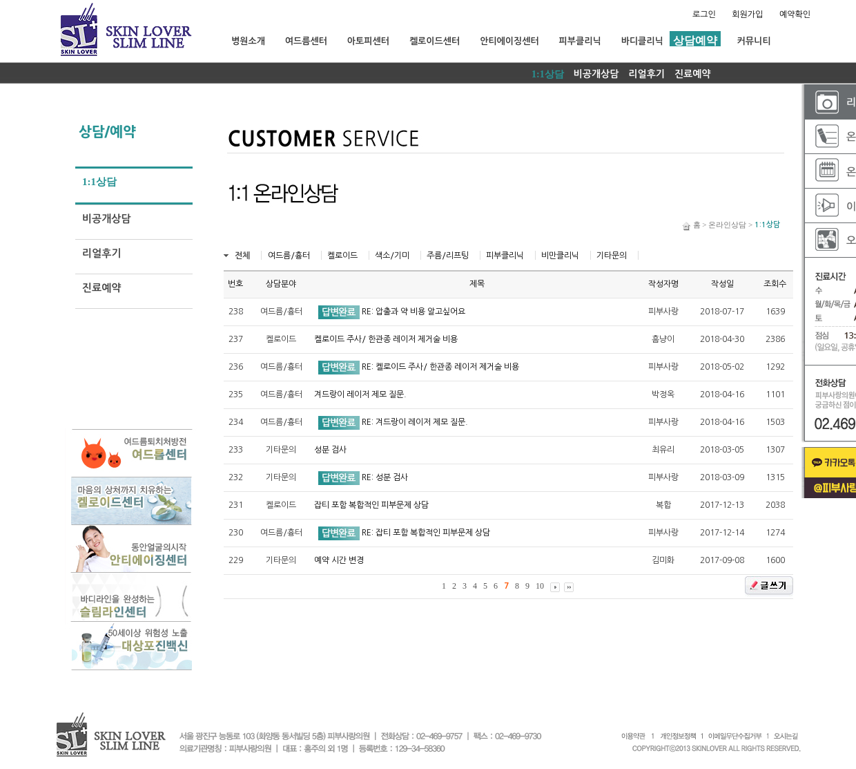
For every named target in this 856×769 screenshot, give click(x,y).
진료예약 (692, 74)
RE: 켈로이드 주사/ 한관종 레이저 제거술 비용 (440, 367)
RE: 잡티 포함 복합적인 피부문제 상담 (426, 533)
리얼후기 (646, 74)
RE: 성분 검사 (385, 477)
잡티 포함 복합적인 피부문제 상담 (371, 505)
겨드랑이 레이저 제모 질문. (360, 394)
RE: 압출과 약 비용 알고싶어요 (413, 311)
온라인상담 (727, 224)
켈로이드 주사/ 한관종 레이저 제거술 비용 (386, 339)
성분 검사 (330, 450)
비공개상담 (596, 74)
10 (540, 586)
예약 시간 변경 (339, 560)
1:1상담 (548, 74)
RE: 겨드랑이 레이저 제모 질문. (415, 422)
